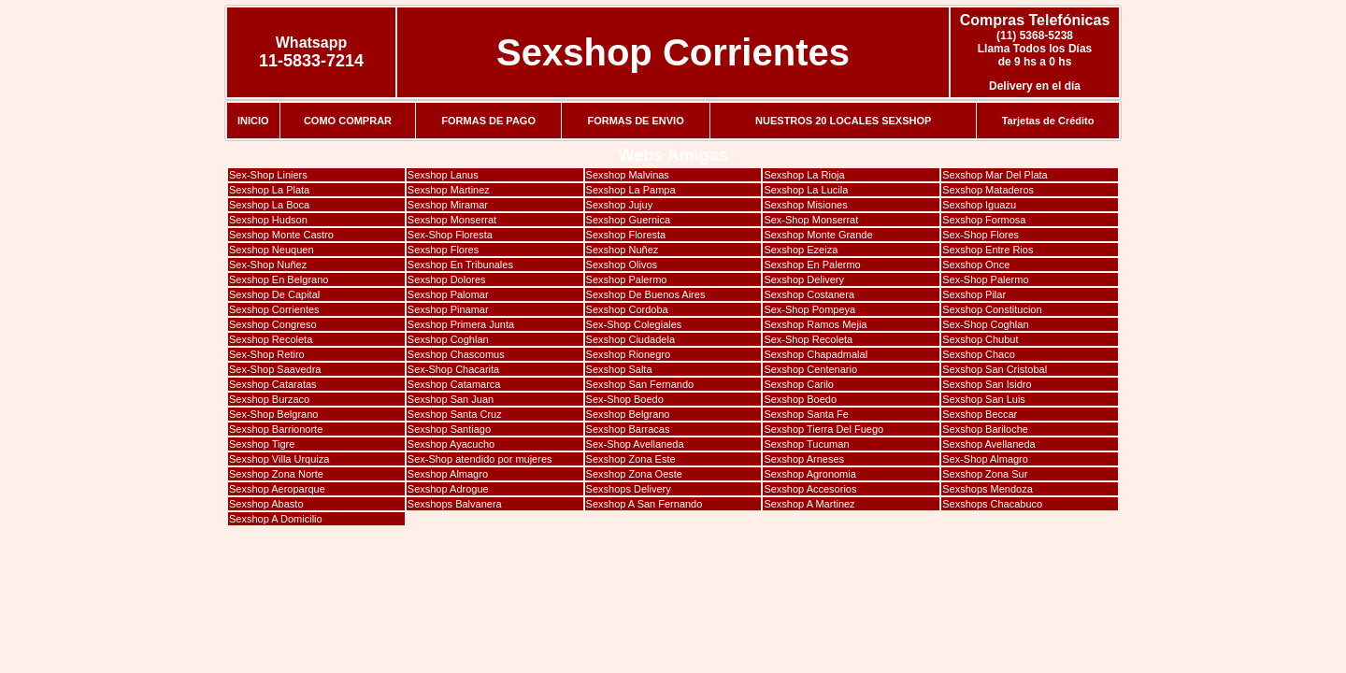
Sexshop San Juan (451, 399)
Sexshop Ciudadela (630, 339)
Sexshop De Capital (274, 294)
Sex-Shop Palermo (985, 279)
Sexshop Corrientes (673, 52)
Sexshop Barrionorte (275, 429)
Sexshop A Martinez (809, 503)
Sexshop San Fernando (640, 384)
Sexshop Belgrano (628, 414)
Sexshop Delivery (804, 279)
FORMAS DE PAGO (488, 120)
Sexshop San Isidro (986, 384)
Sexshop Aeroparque (277, 488)
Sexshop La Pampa (631, 189)
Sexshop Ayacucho (451, 444)
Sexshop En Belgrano (278, 279)
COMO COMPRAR (348, 120)
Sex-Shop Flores (980, 234)
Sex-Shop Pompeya (809, 309)
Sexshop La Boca (269, 204)
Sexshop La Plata (269, 189)
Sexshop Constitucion (991, 309)
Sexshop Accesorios (810, 488)
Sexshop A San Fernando (644, 503)
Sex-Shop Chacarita (453, 369)
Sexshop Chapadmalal (815, 354)
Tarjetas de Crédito (1048, 120)
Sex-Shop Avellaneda (635, 444)
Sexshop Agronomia (809, 474)
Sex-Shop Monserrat (811, 219)
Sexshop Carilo (799, 384)
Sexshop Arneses (804, 459)
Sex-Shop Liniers (268, 174)
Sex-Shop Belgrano (273, 414)
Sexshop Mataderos (988, 189)
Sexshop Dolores (447, 279)
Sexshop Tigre (261, 444)
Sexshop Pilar (974, 294)
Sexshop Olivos (621, 264)
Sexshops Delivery (628, 488)
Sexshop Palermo (626, 279)
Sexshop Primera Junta (461, 324)
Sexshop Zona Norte (276, 474)
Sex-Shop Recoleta (808, 339)
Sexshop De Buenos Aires (646, 294)
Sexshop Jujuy (619, 204)
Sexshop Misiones (805, 204)
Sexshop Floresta (626, 234)
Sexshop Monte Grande (818, 234)
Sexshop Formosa (983, 219)
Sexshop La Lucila (806, 189)
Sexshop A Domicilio (275, 518)
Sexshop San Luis (983, 399)
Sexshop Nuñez (622, 249)
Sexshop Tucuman (806, 444)
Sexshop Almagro (448, 474)
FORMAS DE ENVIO (635, 120)
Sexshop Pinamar (448, 309)
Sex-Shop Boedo (625, 399)
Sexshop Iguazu (979, 204)
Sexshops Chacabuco (992, 503)
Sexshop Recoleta (270, 339)
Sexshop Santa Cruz (455, 414)
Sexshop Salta (619, 369)
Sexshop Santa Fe (806, 414)
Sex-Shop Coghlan (985, 324)
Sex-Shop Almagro (985, 459)
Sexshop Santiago (449, 429)
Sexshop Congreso (273, 324)
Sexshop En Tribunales (460, 264)
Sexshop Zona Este (631, 459)
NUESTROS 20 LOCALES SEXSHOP (843, 120)
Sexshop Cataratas (273, 384)
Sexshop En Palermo (812, 264)
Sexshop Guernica (628, 219)
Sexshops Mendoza (987, 488)
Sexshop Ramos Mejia (815, 324)
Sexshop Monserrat (452, 219)
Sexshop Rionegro (628, 354)
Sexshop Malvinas (627, 174)
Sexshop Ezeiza (801, 249)
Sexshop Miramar (448, 204)
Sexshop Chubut (980, 339)
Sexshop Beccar (979, 414)
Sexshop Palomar (448, 294)
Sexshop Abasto (266, 503)
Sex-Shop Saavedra (275, 369)
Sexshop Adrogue (448, 488)
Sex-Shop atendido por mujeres (480, 459)
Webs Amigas (672, 155)
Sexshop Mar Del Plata (995, 174)
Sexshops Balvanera (455, 503)
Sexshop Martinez (449, 189)
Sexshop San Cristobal (994, 369)
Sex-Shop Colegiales (634, 324)
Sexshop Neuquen (271, 249)
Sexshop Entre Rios (987, 249)
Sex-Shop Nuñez (268, 264)
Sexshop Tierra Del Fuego (823, 429)
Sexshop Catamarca (454, 384)
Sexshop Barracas (628, 429)
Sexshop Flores (443, 249)
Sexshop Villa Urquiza (279, 459)
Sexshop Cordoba (627, 309)
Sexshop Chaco (978, 354)
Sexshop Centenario (810, 369)
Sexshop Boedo (800, 399)
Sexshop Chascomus (456, 354)
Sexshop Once (976, 264)
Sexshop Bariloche (985, 429)
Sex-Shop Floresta (450, 234)
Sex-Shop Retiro (267, 354)
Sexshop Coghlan (448, 339)
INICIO (253, 120)
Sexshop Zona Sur (984, 474)
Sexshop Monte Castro (281, 234)
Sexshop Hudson (268, 219)
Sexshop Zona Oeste (634, 474)
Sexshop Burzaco (269, 399)
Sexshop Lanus (443, 174)
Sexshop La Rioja (804, 174)
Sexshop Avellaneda (989, 444)
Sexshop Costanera (809, 294)
